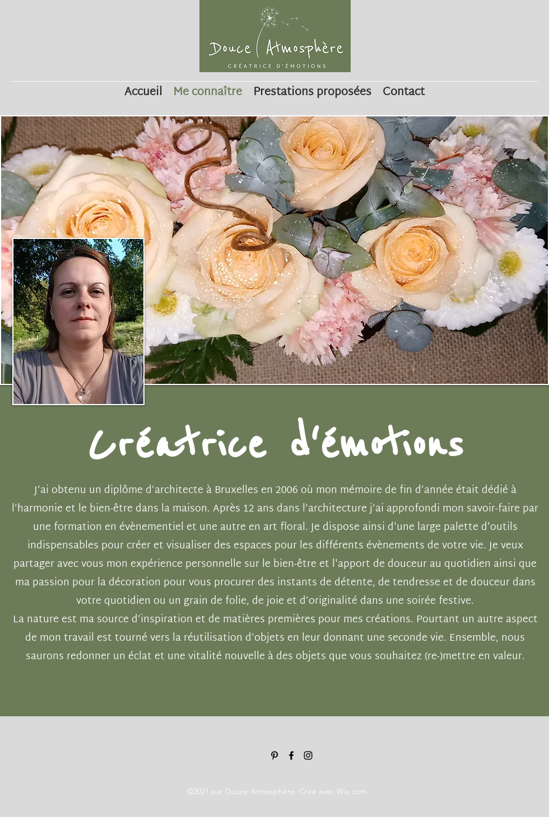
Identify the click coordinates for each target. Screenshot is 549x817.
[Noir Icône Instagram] (308, 755)
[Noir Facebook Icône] (291, 755)
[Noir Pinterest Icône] (274, 755)
